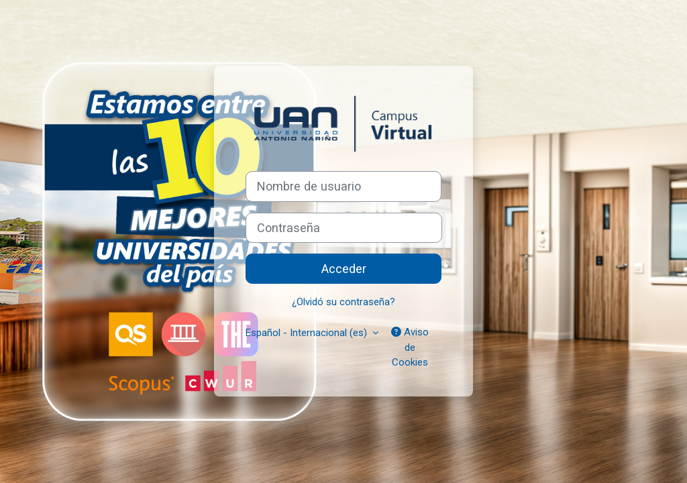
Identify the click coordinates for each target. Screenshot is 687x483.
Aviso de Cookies (410, 347)
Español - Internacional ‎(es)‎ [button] (308, 333)
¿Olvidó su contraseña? (343, 302)
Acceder (343, 269)
